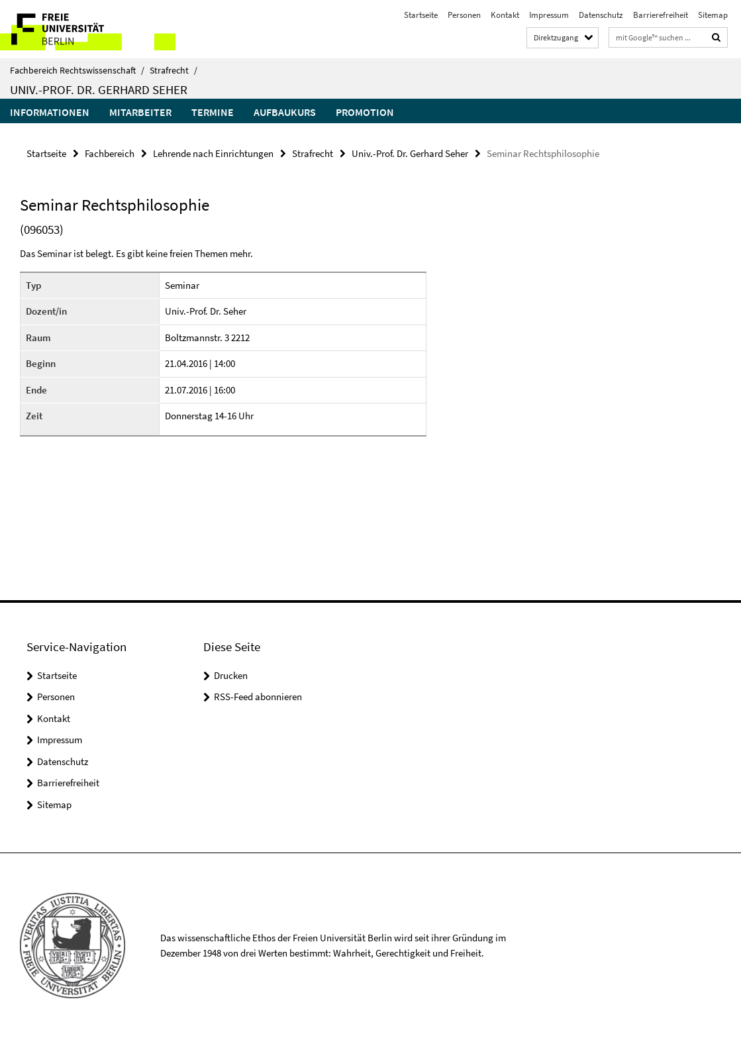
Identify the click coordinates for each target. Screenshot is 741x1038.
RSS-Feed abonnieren (258, 696)
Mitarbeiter (140, 112)
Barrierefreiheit (660, 15)
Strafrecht (173, 70)
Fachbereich (109, 153)
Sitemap (713, 15)
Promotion (365, 112)
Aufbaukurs (285, 112)
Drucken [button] (231, 675)
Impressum (549, 15)
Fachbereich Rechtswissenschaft (77, 70)
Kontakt (505, 15)
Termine (212, 112)
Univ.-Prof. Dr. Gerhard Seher (98, 89)
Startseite (421, 15)
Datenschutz (601, 15)
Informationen (49, 112)
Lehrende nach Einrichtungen (213, 153)
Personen (464, 15)
